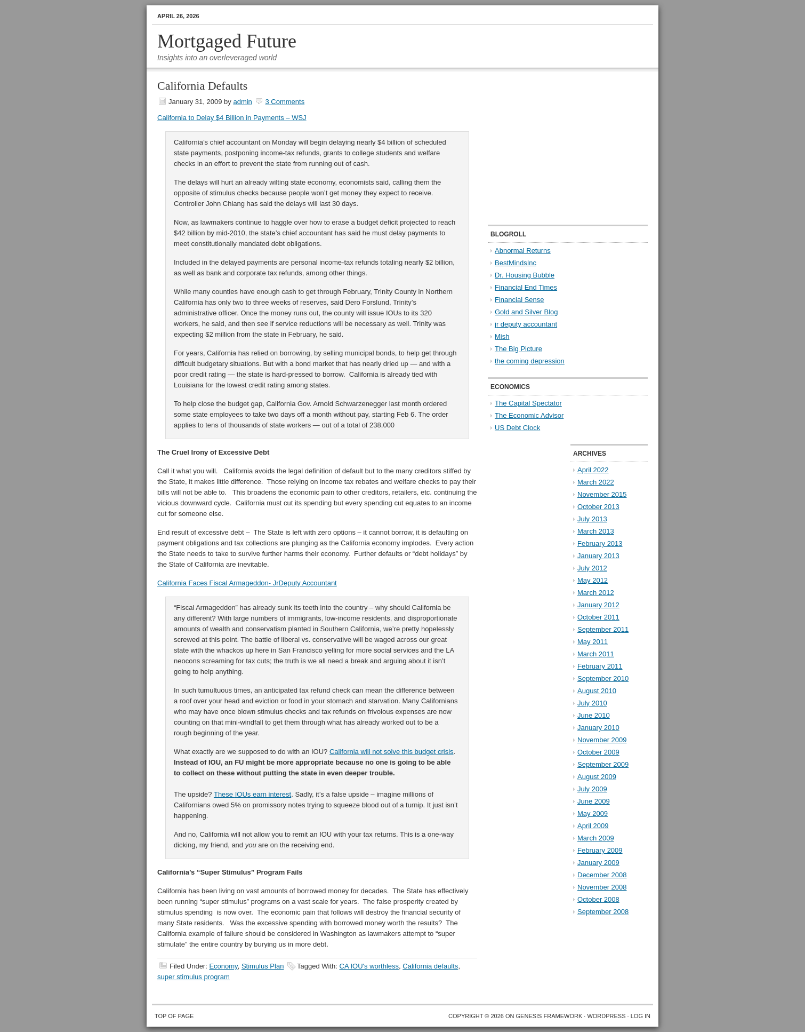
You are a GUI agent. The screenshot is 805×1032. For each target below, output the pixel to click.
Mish (502, 336)
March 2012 (595, 593)
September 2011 (603, 629)
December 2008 (602, 875)
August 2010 (596, 691)
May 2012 (592, 580)
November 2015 (602, 494)
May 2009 (592, 813)
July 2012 (592, 568)
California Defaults (202, 85)
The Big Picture (518, 349)
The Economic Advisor (529, 415)
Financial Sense (519, 300)
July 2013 (592, 519)
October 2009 (598, 752)
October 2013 (598, 507)
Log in (640, 1016)
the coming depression (530, 361)
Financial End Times (526, 287)
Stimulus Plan (262, 966)
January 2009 (598, 863)
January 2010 (598, 728)
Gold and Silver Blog (526, 312)
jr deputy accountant (526, 324)
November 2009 (602, 740)
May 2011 (592, 642)
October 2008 (598, 899)
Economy (223, 966)
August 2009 (596, 777)
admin (242, 102)
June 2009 (593, 801)
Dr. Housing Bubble (524, 275)
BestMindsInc (515, 263)
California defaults (430, 966)
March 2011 (595, 654)
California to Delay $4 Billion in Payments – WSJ (232, 118)
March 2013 (595, 531)
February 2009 (600, 850)
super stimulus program (193, 977)
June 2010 (593, 715)
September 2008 (603, 912)
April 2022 (593, 470)
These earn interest (252, 794)
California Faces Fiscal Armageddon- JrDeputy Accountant (247, 583)
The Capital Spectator (528, 403)
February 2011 (600, 666)
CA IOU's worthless (369, 966)
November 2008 (602, 887)
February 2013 (600, 543)
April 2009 (593, 826)
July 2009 (592, 789)
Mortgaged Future (226, 41)
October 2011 (598, 617)
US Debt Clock (517, 428)
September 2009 (603, 764)
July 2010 (592, 703)
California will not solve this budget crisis (391, 752)
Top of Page (174, 1016)
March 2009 (595, 838)
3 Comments (284, 102)
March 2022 (595, 482)
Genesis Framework (549, 1016)
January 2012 (598, 605)
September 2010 (603, 678)
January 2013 (598, 556)
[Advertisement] (554, 147)
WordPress (606, 1016)
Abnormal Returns (523, 251)
